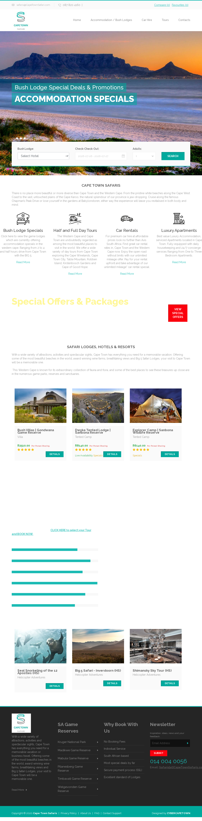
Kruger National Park (72, 742)
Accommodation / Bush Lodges (111, 20)
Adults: (137, 148)
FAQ (96, 813)
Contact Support (112, 813)
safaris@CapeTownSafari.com (33, 4)
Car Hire (147, 20)
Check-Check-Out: (87, 148)
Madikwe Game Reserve (74, 750)
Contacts (184, 20)
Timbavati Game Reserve (75, 778)
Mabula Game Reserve (73, 758)
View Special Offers (178, 313)
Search (172, 156)
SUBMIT (158, 753)
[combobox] (144, 156)
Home (77, 20)
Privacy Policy (69, 813)
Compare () (162, 5)
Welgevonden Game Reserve (72, 789)
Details (55, 454)
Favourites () (180, 5)
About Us (85, 813)
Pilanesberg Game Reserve (70, 768)
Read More (23, 262)
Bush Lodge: (25, 148)
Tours (165, 20)
